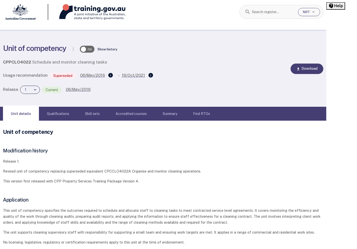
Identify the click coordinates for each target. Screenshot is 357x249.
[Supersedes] (110, 75)
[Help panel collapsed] (335, 6)
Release (10, 89)
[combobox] (273, 12)
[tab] (21, 114)
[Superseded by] (150, 75)
